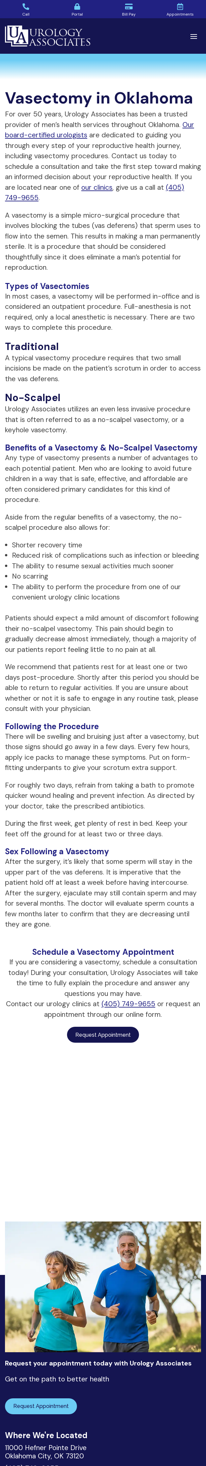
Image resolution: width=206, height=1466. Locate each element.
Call (26, 14)
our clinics (96, 187)
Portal (77, 14)
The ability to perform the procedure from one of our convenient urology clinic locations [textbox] (96, 592)
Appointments (180, 14)
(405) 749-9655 (128, 1004)
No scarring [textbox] (30, 576)
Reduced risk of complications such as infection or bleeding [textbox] (105, 555)
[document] (103, 575)
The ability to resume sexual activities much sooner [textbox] (93, 566)
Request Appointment (103, 1035)
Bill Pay (129, 14)
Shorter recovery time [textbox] (47, 545)
